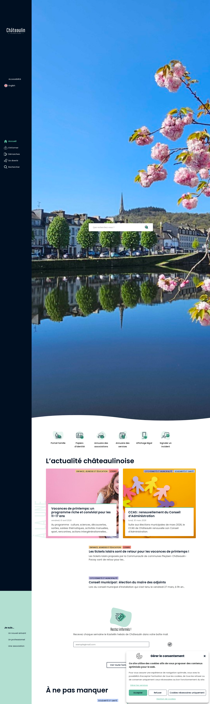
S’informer (13, 147)
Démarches (14, 154)
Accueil (12, 141)
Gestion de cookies (166, 698)
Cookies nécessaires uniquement (187, 692)
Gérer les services (139, 685)
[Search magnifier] (147, 227)
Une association (16, 646)
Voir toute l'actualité (121, 665)
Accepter (138, 692)
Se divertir (13, 160)
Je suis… (9, 627)
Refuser (158, 692)
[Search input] (119, 227)
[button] (204, 656)
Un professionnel (16, 639)
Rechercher (14, 167)
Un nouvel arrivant (17, 633)
